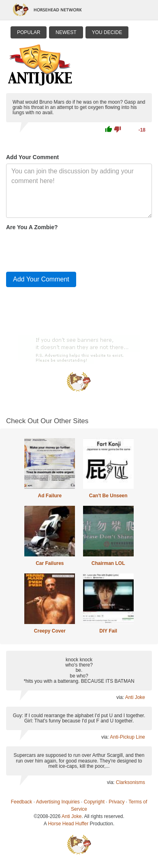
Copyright (94, 802)
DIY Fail (108, 631)
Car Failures (50, 563)
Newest (66, 32)
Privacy (116, 802)
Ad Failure (50, 495)
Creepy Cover (50, 631)
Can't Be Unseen (108, 495)
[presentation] (67, 249)
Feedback (21, 802)
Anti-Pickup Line (127, 737)
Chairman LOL (108, 563)
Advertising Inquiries (58, 802)
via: (120, 697)
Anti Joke (135, 697)
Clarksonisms (130, 782)
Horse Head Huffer (68, 824)
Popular (28, 32)
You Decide (107, 32)
